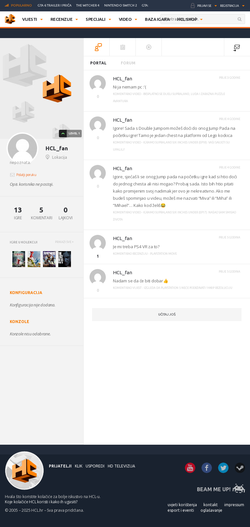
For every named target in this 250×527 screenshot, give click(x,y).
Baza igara (157, 19)
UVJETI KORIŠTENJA (182, 505)
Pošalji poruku (26, 175)
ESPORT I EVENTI (181, 510)
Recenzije (61, 19)
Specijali (95, 19)
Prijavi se (204, 5)
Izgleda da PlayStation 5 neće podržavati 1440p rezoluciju (188, 288)
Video (125, 19)
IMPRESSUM (234, 505)
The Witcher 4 (88, 5)
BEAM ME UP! (213, 489)
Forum (128, 63)
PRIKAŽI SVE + (64, 242)
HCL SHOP (187, 19)
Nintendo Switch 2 (120, 5)
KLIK (78, 466)
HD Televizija (121, 466)
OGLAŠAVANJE (211, 510)
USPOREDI (95, 466)
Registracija (229, 5)
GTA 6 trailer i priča (54, 5)
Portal (98, 63)
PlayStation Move (163, 253)
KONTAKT (210, 505)
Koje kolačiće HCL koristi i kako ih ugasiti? (41, 502)
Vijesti (29, 19)
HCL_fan (122, 78)
